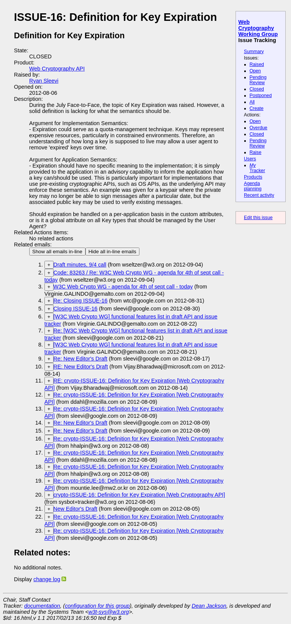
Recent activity (259, 195)
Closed (257, 89)
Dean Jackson (209, 606)
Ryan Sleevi (44, 81)
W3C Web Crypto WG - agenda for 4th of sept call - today (123, 287)
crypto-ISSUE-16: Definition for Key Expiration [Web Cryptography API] (139, 495)
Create (257, 108)
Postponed (261, 95)
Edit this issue (258, 217)
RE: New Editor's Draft (81, 367)
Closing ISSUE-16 (76, 309)
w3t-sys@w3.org (109, 612)
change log (46, 579)
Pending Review (258, 80)
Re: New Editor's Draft (81, 359)
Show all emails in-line (57, 251)
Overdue (258, 127)
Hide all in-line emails (112, 251)
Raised (257, 64)
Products (253, 177)
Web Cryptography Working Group (258, 28)
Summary (254, 51)
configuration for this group (97, 606)
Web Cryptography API (57, 69)
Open (255, 71)
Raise (255, 152)
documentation (42, 606)
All (252, 102)
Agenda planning (252, 186)
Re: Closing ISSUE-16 (81, 301)
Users (250, 158)
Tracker (257, 168)
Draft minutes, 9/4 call (80, 265)
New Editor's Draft (76, 509)
